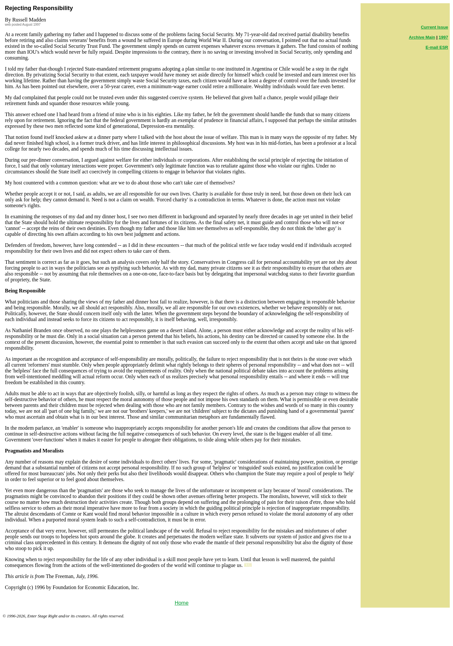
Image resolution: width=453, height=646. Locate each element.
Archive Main (422, 37)
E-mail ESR (437, 47)
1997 (443, 37)
